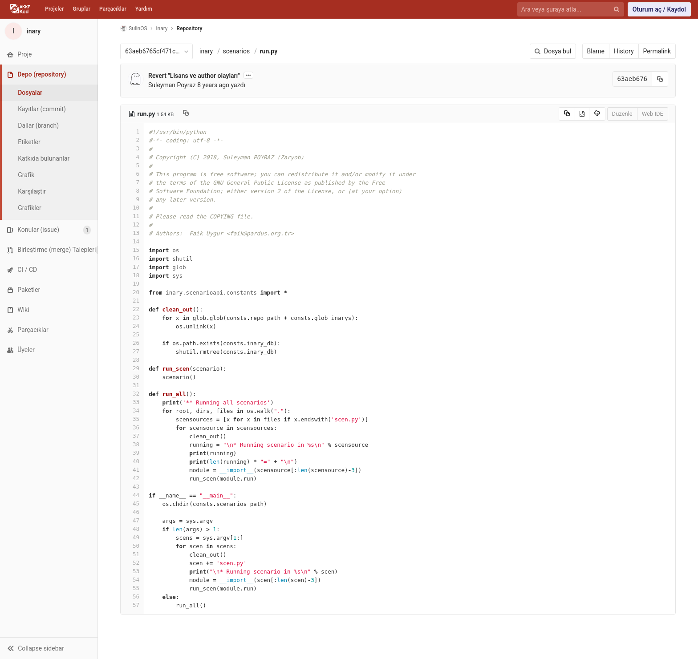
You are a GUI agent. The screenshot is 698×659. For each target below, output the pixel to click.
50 (132, 545)
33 (132, 402)
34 (132, 410)
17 (132, 266)
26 (132, 343)
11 (132, 216)
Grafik (26, 174)
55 (132, 588)
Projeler (54, 9)
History (624, 51)
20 (132, 292)
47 (132, 520)
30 (132, 376)
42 (132, 478)
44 (132, 495)
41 (132, 469)
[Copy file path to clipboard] (185, 113)
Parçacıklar (112, 9)
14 (132, 241)
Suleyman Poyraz (172, 85)
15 (132, 250)
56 (132, 596)
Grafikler (29, 207)
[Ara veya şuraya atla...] (565, 9)
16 (132, 258)
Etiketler (29, 142)
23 (132, 317)
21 (132, 300)
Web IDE (652, 113)
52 (132, 562)
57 (132, 605)
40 (132, 461)
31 (132, 385)
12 (132, 224)
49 (132, 537)
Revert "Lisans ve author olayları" (194, 75)
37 (132, 436)
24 (132, 326)
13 (132, 233)
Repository (190, 28)
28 (132, 359)
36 (132, 427)
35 (132, 419)
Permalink (657, 51)
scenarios (236, 51)
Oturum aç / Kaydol (659, 9)
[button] (48, 648)
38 (132, 444)
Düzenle (622, 113)
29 (132, 368)
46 (132, 512)
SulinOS (133, 28)
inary (206, 51)
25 (132, 334)
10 (132, 207)
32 (132, 393)
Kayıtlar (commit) (42, 109)
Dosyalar (30, 92)
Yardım (143, 9)
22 (132, 309)
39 (132, 452)
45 (132, 503)
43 (132, 486)
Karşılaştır (32, 191)
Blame (596, 51)
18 (132, 275)
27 (132, 351)
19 (132, 283)
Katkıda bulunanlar (43, 158)
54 (132, 579)
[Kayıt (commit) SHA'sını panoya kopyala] (660, 79)
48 (132, 529)
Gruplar (81, 9)
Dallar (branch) (38, 125)
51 (132, 554)
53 (132, 571)
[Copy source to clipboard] (567, 114)
